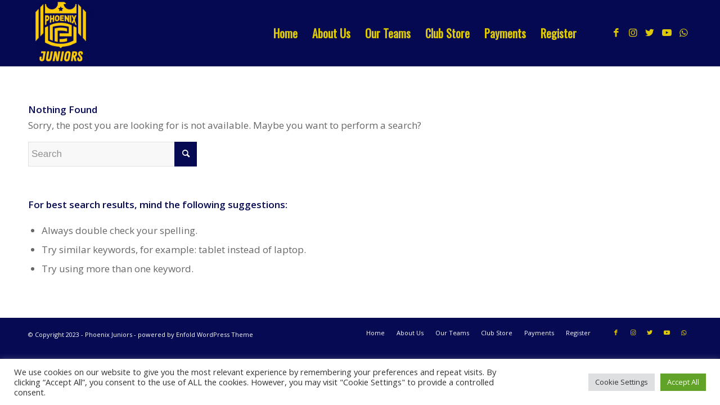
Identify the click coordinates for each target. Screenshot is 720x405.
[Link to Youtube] (666, 32)
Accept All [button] (683, 382)
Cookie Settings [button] (621, 382)
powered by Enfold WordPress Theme (195, 334)
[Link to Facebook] (616, 32)
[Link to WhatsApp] (683, 32)
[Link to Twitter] (649, 32)
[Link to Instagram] (632, 32)
